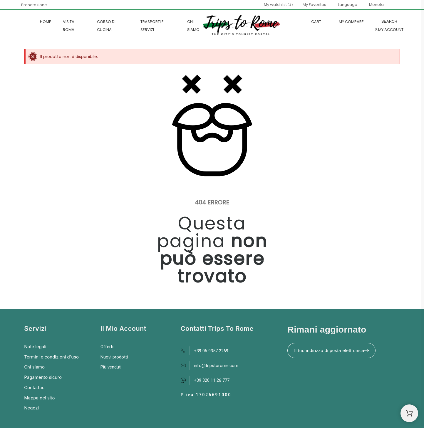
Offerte (107, 346)
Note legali (35, 346)
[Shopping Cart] (409, 413)
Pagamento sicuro (43, 377)
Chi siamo (34, 367)
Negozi (31, 408)
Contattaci (35, 387)
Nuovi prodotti (114, 357)
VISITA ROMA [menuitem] (68, 25)
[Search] (389, 21)
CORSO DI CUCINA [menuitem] (106, 25)
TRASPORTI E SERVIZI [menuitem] (152, 25)
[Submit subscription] (366, 350)
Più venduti (110, 367)
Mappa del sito (39, 398)
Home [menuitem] (45, 21)
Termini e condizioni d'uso (51, 357)
